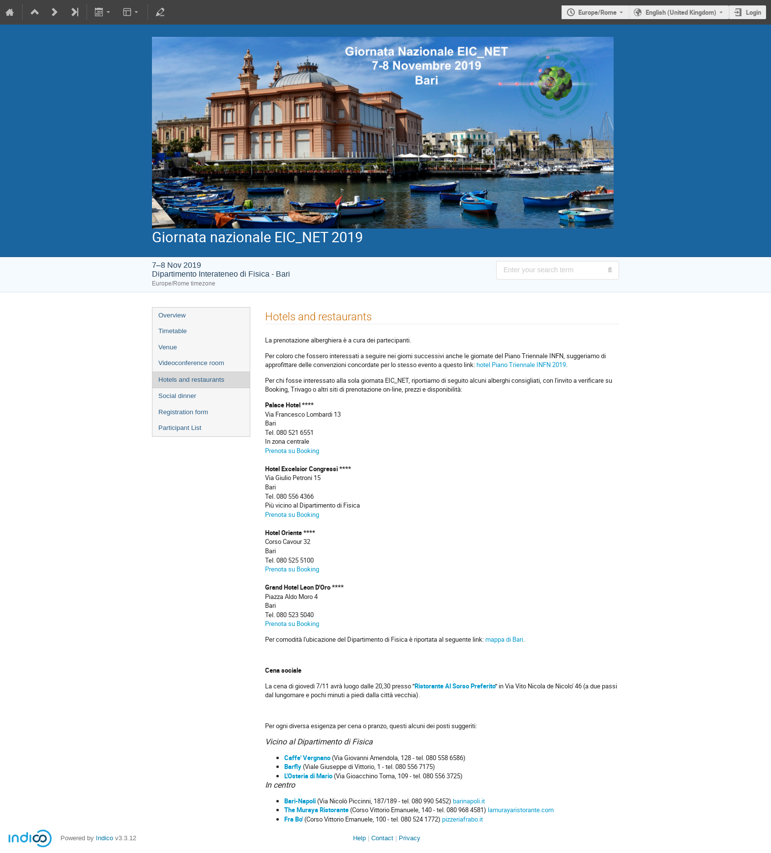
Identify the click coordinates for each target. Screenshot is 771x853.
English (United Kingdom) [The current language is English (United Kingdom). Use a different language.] (681, 12)
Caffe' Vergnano (307, 757)
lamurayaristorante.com (520, 809)
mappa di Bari (504, 639)
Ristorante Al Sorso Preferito (455, 686)
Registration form (183, 412)
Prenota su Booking (292, 450)
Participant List (179, 427)
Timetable (172, 331)
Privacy (409, 838)
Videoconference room (191, 363)
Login (753, 12)
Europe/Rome (597, 12)
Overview (172, 315)
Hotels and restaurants (191, 379)
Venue (167, 347)
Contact (382, 838)
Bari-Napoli (300, 800)
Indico (104, 838)
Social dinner (177, 395)
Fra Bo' (293, 819)
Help (359, 838)
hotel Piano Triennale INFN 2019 (521, 364)
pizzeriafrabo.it (462, 819)
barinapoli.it (469, 800)
